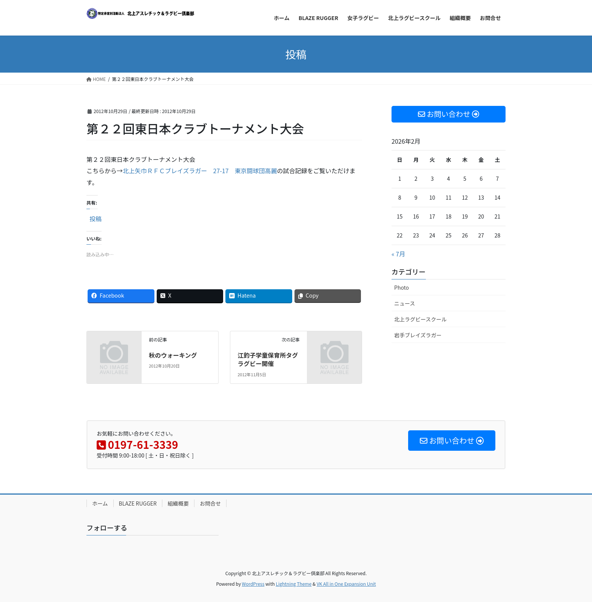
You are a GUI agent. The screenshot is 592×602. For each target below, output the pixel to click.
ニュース (404, 303)
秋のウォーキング (173, 355)
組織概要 (178, 503)
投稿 (95, 217)
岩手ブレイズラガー (418, 335)
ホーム (100, 503)
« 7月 (398, 253)
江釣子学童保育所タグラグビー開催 (267, 359)
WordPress (253, 583)
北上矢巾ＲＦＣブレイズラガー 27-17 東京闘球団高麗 (200, 170)
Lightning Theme (293, 583)
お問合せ (210, 503)
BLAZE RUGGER (138, 503)
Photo (401, 287)
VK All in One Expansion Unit (346, 583)
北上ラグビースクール (420, 319)
